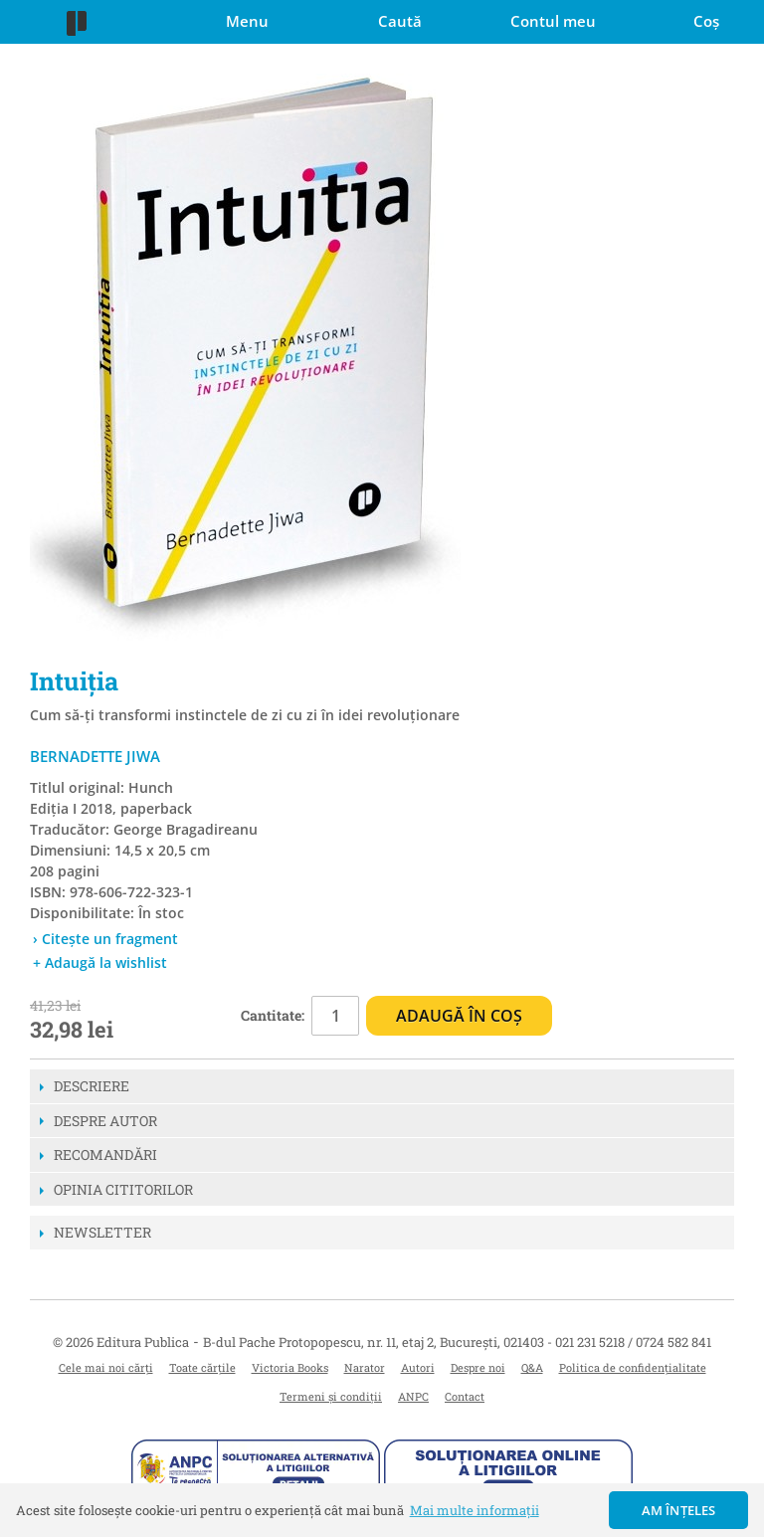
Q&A (532, 1367)
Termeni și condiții (331, 1396)
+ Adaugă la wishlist (100, 962)
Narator (364, 1367)
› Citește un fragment (105, 938)
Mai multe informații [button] (474, 1510)
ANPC (413, 1396)
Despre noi (478, 1367)
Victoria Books (290, 1367)
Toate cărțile (202, 1367)
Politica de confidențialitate (632, 1367)
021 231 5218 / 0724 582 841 (633, 1342)
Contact (464, 1396)
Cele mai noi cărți (106, 1367)
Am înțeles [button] (679, 1510)
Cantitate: (272, 1015)
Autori (418, 1367)
